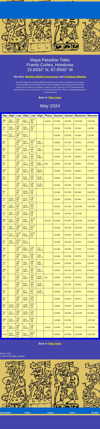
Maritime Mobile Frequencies (42, 76)
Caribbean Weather (75, 76)
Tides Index (54, 97)
